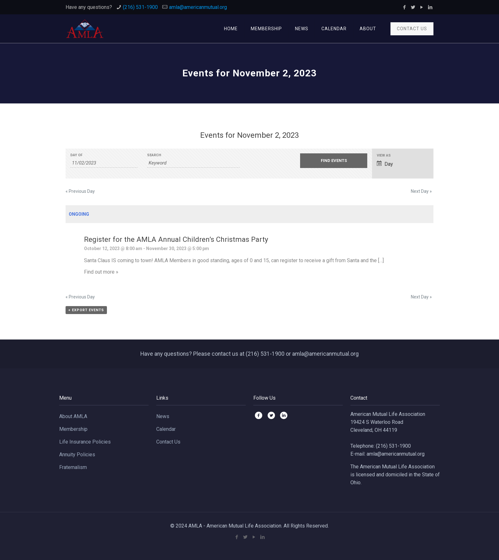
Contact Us (168, 442)
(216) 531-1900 (140, 7)
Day (385, 164)
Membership (73, 429)
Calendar (166, 429)
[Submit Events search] (333, 160)
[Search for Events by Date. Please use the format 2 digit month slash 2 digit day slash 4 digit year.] (103, 163)
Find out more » (101, 272)
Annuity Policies (77, 455)
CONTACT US (412, 28)
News (162, 416)
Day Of (76, 155)
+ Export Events (86, 310)
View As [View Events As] (384, 155)
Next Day (421, 191)
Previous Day (80, 191)
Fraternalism (73, 467)
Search (154, 155)
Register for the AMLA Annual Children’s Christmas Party (176, 239)
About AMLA (73, 416)
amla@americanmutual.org (198, 7)
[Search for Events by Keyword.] (193, 163)
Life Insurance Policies (85, 442)
